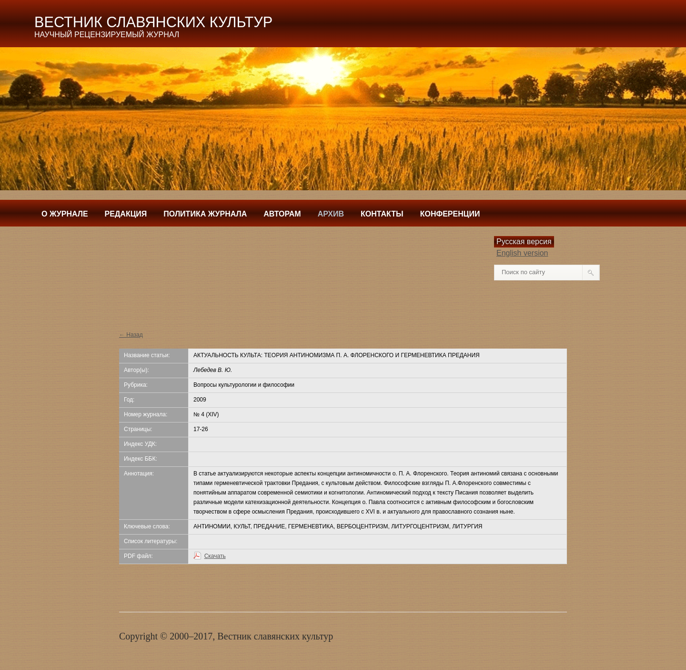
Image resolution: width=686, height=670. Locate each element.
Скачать (215, 556)
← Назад (131, 334)
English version (522, 253)
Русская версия (524, 241)
